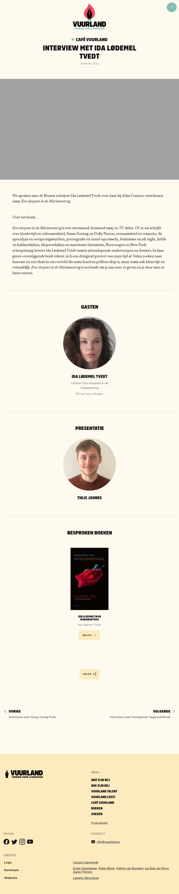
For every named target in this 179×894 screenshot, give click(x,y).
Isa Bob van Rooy (157, 868)
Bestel (89, 635)
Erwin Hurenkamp (85, 868)
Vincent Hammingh (85, 862)
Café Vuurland (91, 39)
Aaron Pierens (82, 872)
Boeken (97, 808)
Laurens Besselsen (86, 878)
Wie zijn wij (100, 785)
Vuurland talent (104, 791)
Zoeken (96, 814)
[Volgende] (162, 712)
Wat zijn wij (100, 780)
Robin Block (106, 868)
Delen (89, 674)
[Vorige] (14, 712)
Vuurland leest (103, 797)
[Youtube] (31, 843)
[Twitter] (15, 843)
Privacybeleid (99, 823)
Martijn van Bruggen (129, 868)
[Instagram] (23, 843)
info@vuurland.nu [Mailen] (105, 841)
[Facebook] (7, 843)
